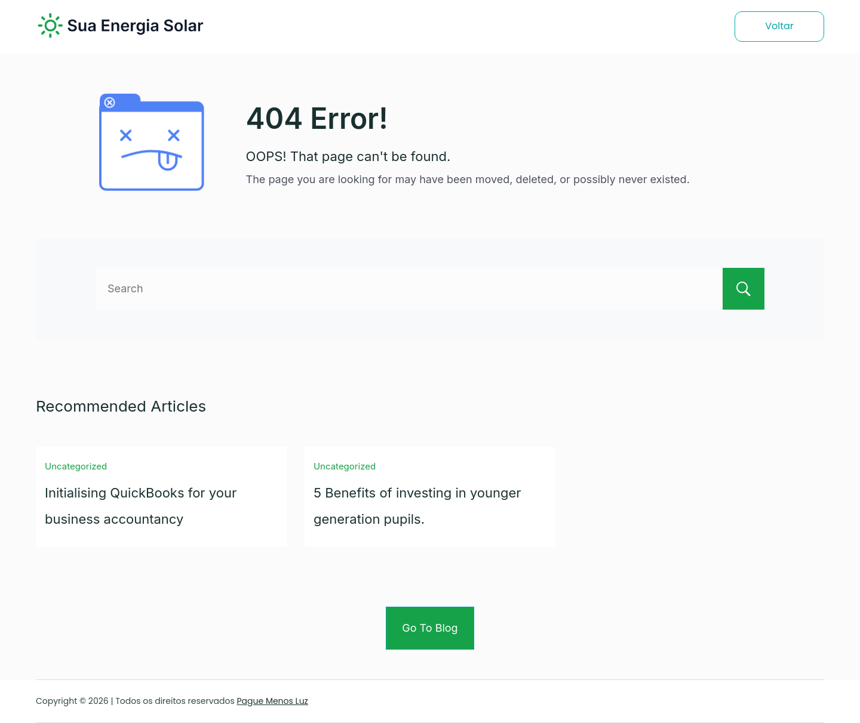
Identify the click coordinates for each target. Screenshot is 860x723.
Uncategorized (76, 466)
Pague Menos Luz (272, 701)
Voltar (779, 26)
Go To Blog (429, 628)
